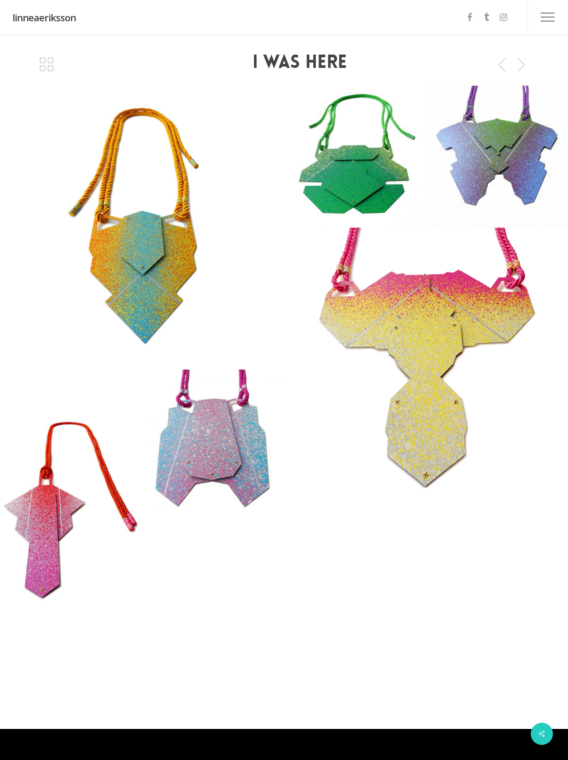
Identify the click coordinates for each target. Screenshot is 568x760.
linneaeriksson (44, 17)
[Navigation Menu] (548, 17)
